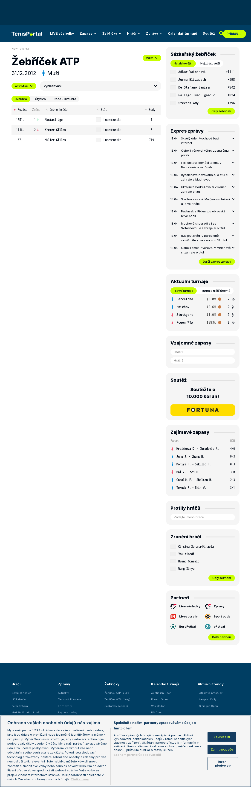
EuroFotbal (183, 626)
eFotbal (215, 626)
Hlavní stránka (20, 48)
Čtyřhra (40, 99)
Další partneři (221, 637)
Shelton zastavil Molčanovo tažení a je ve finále (205, 201)
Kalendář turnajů (182, 33)
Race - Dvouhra (65, 99)
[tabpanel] (202, 91)
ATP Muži (24, 86)
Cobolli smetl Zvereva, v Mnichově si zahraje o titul (206, 250)
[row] (86, 120)
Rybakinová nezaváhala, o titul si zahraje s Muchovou (204, 177)
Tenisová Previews (70, 699)
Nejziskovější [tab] (183, 63)
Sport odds (218, 616)
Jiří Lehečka (19, 699)
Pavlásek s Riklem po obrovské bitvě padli (203, 213)
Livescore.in (184, 616)
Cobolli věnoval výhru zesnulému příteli (205, 153)
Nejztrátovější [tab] (210, 63)
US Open (156, 712)
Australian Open (161, 693)
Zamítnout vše (222, 749)
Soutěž (209, 33)
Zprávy (154, 33)
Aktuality (63, 693)
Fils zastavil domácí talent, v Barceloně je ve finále (201, 165)
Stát (101, 109)
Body (149, 109)
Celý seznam (221, 578)
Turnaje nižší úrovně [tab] (215, 290)
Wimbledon (158, 706)
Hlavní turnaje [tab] (183, 290)
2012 (152, 58)
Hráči (134, 33)
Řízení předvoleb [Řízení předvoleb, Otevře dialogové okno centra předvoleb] (223, 763)
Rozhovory (65, 706)
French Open (159, 699)
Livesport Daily (207, 699)
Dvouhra (21, 99)
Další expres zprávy (217, 261)
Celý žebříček (221, 111)
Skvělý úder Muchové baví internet (200, 140)
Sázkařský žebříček (116, 706)
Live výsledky (185, 606)
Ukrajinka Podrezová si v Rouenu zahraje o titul (204, 189)
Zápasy (88, 33)
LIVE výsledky (62, 33)
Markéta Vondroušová (25, 712)
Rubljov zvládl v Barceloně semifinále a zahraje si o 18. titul (204, 238)
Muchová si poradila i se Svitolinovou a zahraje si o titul (203, 226)
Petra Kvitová (20, 706)
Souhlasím (221, 737)
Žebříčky (111, 33)
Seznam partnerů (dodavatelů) (137, 754)
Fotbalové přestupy (210, 693)
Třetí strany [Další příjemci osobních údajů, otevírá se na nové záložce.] (80, 779)
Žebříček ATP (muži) (116, 693)
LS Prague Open (208, 706)
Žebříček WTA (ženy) (117, 699)
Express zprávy (67, 712)
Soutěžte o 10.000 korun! (203, 393)
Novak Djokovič (21, 693)
